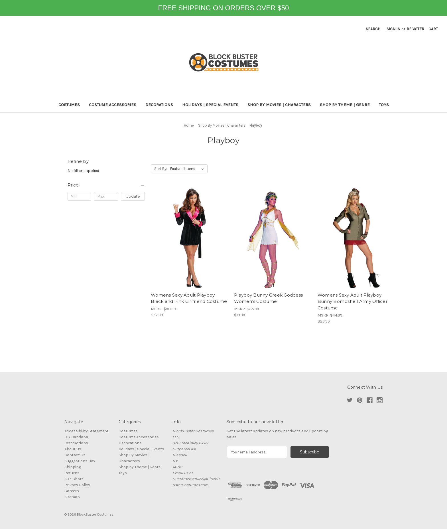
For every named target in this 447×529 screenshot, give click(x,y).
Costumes (69, 104)
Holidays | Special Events (210, 104)
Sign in (393, 29)
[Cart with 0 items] (433, 29)
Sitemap (72, 496)
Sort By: (160, 169)
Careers (71, 491)
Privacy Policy (77, 485)
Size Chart (73, 479)
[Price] (106, 185)
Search (373, 29)
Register (415, 29)
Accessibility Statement (86, 431)
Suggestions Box (79, 461)
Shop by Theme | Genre (345, 104)
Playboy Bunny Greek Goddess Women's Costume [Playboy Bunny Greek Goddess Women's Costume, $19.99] (268, 298)
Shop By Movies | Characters (279, 104)
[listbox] (188, 169)
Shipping (72, 467)
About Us (72, 449)
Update (133, 196)
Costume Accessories (112, 104)
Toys (384, 104)
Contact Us (75, 455)
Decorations (159, 104)
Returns (72, 473)
